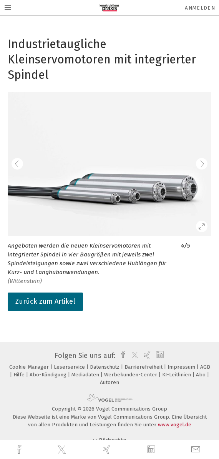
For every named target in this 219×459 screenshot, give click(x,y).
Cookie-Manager (29, 367)
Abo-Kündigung (49, 374)
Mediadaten (86, 374)
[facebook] (20, 450)
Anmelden (200, 8)
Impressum (182, 367)
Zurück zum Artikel (45, 301)
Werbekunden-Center (131, 374)
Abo (201, 374)
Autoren (109, 382)
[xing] (107, 449)
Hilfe (19, 374)
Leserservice (70, 367)
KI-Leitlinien (177, 374)
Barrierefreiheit (144, 367)
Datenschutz (105, 367)
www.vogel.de (174, 424)
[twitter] (62, 449)
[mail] (196, 450)
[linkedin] (152, 450)
